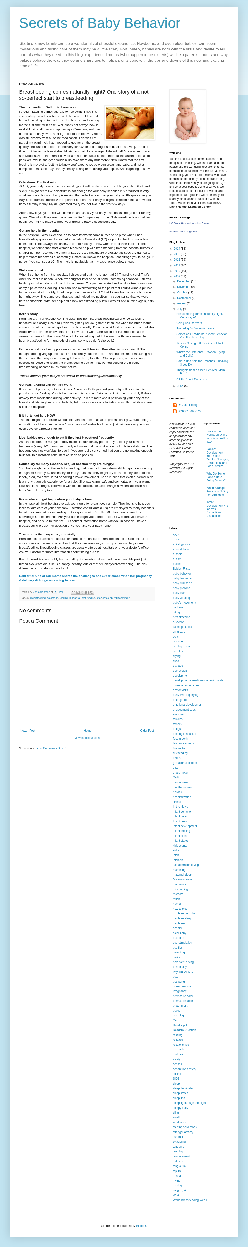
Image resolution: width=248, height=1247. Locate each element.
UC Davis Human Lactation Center (189, 223)
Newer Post (27, 730)
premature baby (183, 996)
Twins (176, 1180)
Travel (177, 1175)
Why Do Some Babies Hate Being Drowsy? (216, 477)
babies (177, 563)
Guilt (176, 777)
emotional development (187, 704)
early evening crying (185, 695)
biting (176, 612)
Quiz (176, 1020)
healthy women (182, 787)
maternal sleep (182, 874)
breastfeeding (38, 597)
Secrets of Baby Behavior (100, 23)
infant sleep (180, 836)
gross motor (180, 772)
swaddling (179, 1141)
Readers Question (184, 1030)
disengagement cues (186, 685)
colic (176, 636)
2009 (177, 276)
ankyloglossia (181, 544)
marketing (179, 870)
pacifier (177, 947)
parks (176, 957)
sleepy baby (180, 1108)
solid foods (179, 1122)
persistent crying (183, 962)
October (182, 292)
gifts (175, 767)
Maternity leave (182, 879)
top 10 (177, 1171)
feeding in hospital (70, 597)
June (180, 386)
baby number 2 (182, 583)
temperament (181, 1156)
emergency (180, 700)
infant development (185, 826)
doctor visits (180, 690)
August (182, 303)
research (178, 1049)
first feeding (88, 597)
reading (177, 1035)
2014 (177, 248)
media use (179, 884)
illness (177, 801)
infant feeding (181, 831)
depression (180, 670)
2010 (177, 271)
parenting (179, 952)
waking (177, 1185)
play (175, 976)
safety (177, 1059)
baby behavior (182, 573)
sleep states (180, 1093)
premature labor (183, 1001)
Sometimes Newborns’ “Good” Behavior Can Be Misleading (201, 336)
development (181, 675)
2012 (177, 259)
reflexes (178, 1039)
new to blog (180, 908)
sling (176, 1112)
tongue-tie (179, 1166)
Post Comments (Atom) (51, 748)
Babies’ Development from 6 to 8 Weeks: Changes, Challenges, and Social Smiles (218, 457)
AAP (176, 534)
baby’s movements (185, 602)
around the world (183, 549)
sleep (176, 1083)
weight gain (180, 1190)
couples (178, 651)
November (184, 286)
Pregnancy (179, 991)
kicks (176, 850)
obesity (177, 928)
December (184, 281)
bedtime (178, 607)
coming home (181, 646)
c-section (178, 622)
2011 (177, 265)
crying (177, 656)
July (180, 309)
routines (178, 1054)
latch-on (108, 597)
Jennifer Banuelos (189, 411)
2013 (177, 254)
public (176, 1010)
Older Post (147, 730)
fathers (177, 724)
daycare (178, 665)
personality (180, 967)
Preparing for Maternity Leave (195, 328)
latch (99, 597)
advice (177, 539)
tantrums (178, 1146)
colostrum (52, 597)
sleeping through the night (189, 1103)
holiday (177, 792)
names (177, 903)
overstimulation (182, 942)
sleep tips (179, 1098)
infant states (180, 840)
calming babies (182, 627)
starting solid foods (185, 1127)
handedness (180, 782)
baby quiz (179, 593)
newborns (179, 923)
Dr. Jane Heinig (187, 405)
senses (177, 1064)
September (184, 298)
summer (178, 1137)
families (178, 719)
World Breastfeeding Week (190, 1200)
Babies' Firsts (181, 568)
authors (177, 554)
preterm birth (181, 1005)
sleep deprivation (184, 1088)
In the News (180, 806)
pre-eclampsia (182, 986)
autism (177, 559)
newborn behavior (184, 913)
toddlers (178, 1161)
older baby (179, 933)
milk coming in (122, 597)
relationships (181, 1044)
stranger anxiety (183, 1132)
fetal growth (180, 738)
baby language (182, 578)
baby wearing (181, 598)
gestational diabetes (185, 763)
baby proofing (181, 588)
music (176, 899)
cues (176, 661)
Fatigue (177, 729)
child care (179, 631)
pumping (178, 1015)
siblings (177, 1073)
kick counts (180, 845)
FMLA (177, 758)
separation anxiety (184, 1069)
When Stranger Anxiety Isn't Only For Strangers (217, 491)
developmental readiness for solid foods (198, 680)
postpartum (180, 981)
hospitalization (182, 797)
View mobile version (87, 738)
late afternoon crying (186, 865)
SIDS (176, 1078)
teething (178, 1151)
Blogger (141, 1225)
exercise (178, 714)
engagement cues (184, 709)
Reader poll (180, 1025)
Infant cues (180, 821)
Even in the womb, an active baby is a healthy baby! (217, 436)
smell (176, 1117)
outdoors (178, 937)
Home (88, 730)
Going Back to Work (189, 323)
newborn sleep (182, 918)
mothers (178, 894)
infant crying (180, 816)
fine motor (179, 748)
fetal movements (183, 743)
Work (176, 1195)
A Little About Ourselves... (192, 379)
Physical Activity (183, 972)
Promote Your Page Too (183, 231)
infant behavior (182, 811)
